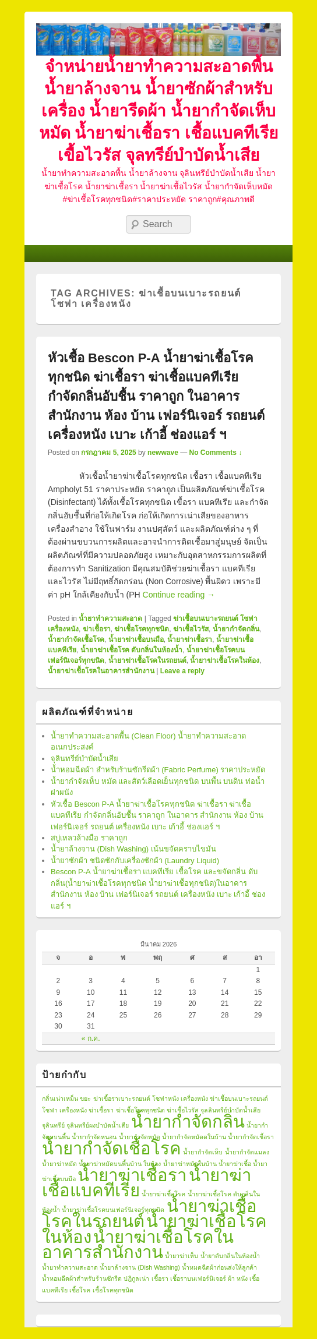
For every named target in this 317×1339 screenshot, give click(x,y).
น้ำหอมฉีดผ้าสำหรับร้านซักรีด (82, 1278)
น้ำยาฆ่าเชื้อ (235, 1163)
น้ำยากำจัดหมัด (139, 1136)
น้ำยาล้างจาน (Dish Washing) (139, 1267)
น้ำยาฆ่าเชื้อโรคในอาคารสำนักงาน (101, 671)
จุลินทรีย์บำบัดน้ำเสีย (84, 758)
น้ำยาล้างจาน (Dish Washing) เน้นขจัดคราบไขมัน (133, 849)
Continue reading (179, 594)
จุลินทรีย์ (53, 1125)
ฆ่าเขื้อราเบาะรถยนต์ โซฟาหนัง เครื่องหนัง (150, 1098)
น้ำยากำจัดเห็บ (203, 1152)
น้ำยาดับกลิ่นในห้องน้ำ (230, 1255)
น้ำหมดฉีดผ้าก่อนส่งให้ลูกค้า (219, 1267)
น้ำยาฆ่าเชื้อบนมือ (136, 639)
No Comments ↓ (215, 452)
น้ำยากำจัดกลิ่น (236, 629)
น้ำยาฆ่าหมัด (59, 1163)
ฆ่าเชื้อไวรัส (191, 629)
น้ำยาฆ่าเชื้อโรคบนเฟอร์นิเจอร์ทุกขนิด (113, 1209)
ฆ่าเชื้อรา (97, 629)
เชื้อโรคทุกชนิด (113, 1290)
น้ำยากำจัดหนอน (94, 1136)
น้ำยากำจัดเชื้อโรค (76, 639)
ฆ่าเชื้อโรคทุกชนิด (141, 629)
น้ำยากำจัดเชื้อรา (251, 1136)
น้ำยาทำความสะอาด (110, 618)
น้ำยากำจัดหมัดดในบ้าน (194, 1136)
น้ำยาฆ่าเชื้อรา (189, 639)
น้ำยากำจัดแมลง (247, 1152)
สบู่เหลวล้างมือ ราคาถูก (89, 837)
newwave (162, 452)
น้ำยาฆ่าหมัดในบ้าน (190, 1163)
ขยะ (85, 1098)
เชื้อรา (160, 1278)
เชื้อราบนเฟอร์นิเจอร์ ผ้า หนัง (209, 1278)
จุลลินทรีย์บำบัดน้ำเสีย (230, 1110)
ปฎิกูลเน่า (136, 1278)
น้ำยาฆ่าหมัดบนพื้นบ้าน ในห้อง (120, 1163)
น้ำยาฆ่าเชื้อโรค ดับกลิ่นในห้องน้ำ (131, 650)
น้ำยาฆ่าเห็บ (181, 1255)
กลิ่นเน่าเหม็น (60, 1098)
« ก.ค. (91, 1038)
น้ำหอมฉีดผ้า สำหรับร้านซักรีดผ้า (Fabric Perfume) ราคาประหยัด (158, 769)
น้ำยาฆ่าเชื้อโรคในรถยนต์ (147, 660)
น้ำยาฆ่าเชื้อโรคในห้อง (224, 660)
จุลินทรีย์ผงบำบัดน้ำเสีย (97, 1125)
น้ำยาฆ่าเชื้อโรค (163, 1193)
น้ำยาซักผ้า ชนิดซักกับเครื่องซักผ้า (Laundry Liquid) (135, 860)
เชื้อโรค (79, 1290)
